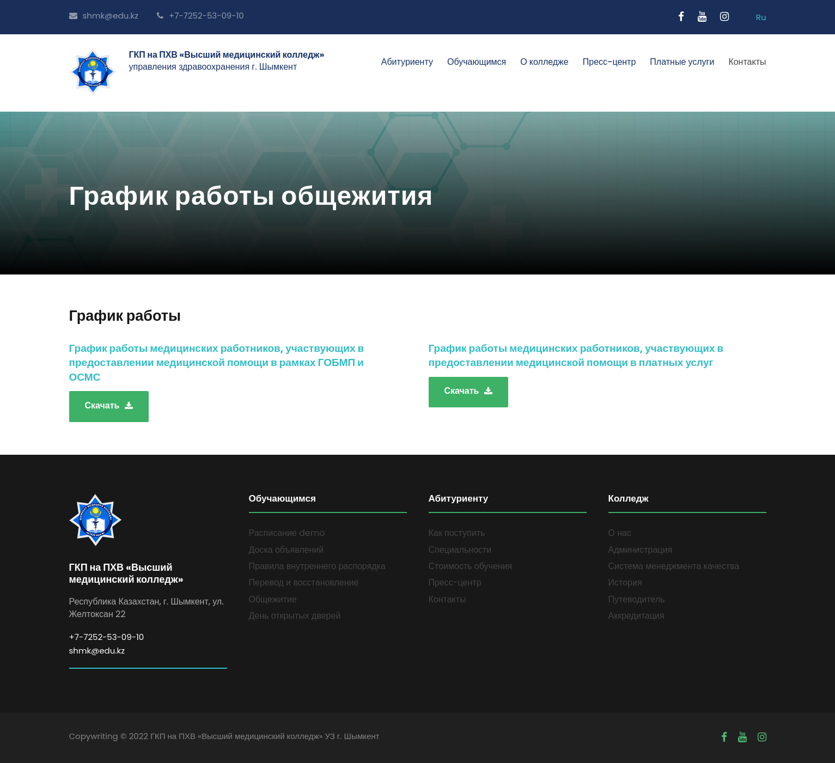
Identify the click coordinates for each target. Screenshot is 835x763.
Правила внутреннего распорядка (317, 566)
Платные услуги (682, 62)
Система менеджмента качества (674, 566)
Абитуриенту (407, 62)
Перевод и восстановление (304, 582)
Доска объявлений (286, 550)
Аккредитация (636, 615)
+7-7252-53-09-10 (200, 15)
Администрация (640, 550)
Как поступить (457, 533)
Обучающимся (476, 62)
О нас (619, 533)
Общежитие (273, 599)
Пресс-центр (609, 62)
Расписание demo (287, 533)
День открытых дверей (295, 615)
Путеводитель (636, 599)
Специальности (460, 550)
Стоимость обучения (471, 566)
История (625, 582)
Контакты (747, 62)
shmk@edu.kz (104, 15)
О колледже (544, 62)
